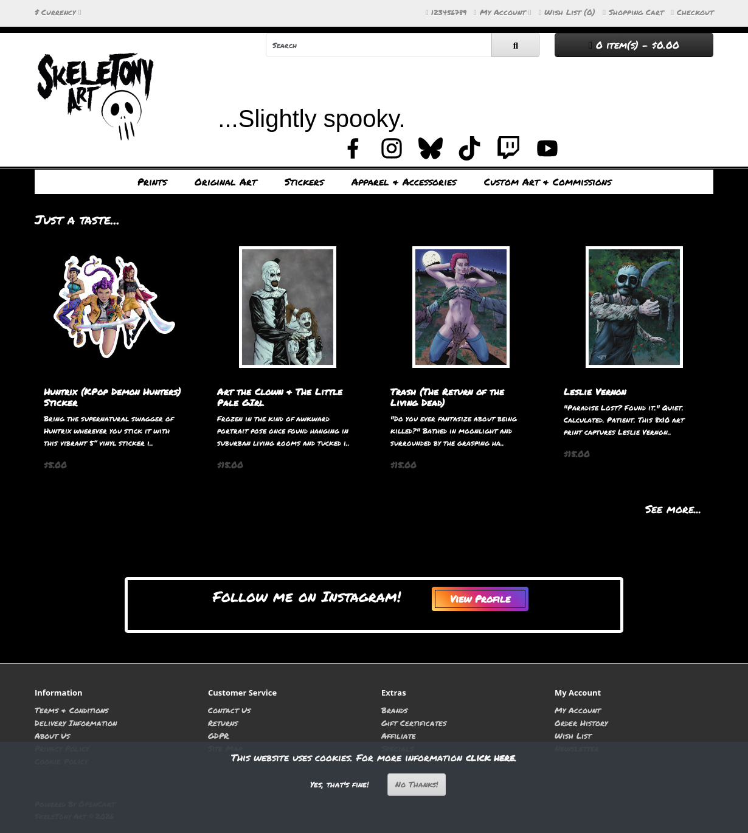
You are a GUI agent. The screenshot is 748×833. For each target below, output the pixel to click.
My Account (577, 710)
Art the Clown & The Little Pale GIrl (279, 397)
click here (490, 757)
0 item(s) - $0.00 (634, 45)
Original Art (226, 181)
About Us (52, 735)
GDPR (218, 735)
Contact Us (229, 710)
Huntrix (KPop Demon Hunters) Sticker (112, 397)
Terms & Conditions (71, 710)
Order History (581, 722)
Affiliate (398, 735)
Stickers (304, 181)
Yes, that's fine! (339, 784)
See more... (673, 509)
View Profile (480, 599)
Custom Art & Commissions (547, 181)
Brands (394, 710)
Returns (223, 722)
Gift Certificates (413, 722)
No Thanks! (416, 784)
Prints (152, 181)
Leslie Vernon (595, 391)
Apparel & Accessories (403, 181)
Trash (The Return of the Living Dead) (447, 397)
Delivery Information (76, 722)
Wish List (573, 735)
